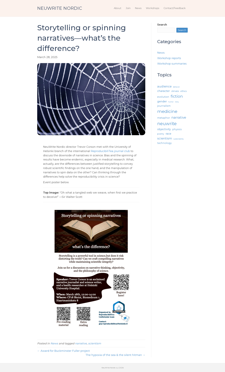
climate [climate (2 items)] (175, 91)
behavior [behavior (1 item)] (176, 87)
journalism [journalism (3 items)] (164, 105)
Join (128, 8)
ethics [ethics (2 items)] (183, 91)
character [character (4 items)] (163, 91)
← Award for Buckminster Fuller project (63, 350)
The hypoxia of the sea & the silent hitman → (115, 355)
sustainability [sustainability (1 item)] (178, 139)
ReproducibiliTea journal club (110, 151)
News (138, 8)
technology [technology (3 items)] (164, 143)
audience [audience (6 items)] (164, 86)
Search (162, 24)
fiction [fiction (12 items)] (177, 96)
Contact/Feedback (175, 8)
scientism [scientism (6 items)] (164, 138)
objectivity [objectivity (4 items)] (164, 129)
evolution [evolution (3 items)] (163, 96)
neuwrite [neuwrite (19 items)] (167, 123)
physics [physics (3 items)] (177, 129)
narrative (81, 343)
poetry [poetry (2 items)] (160, 134)
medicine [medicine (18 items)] (167, 111)
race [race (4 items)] (168, 133)
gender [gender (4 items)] (162, 101)
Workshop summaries (172, 63)
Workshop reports (169, 58)
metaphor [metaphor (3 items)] (163, 117)
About (117, 8)
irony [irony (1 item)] (177, 102)
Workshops (152, 8)
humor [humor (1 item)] (170, 102)
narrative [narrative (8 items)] (178, 117)
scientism (94, 343)
